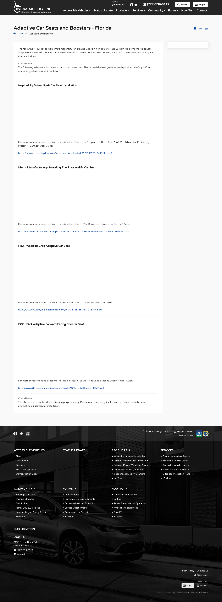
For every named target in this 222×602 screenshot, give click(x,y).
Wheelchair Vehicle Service (175, 469)
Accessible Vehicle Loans (175, 460)
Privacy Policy (187, 570)
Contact (202, 11)
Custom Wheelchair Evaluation (80, 503)
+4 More (118, 478)
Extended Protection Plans (176, 474)
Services (137, 11)
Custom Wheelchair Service (176, 456)
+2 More (118, 516)
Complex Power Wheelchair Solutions (132, 465)
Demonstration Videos (27, 474)
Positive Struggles (25, 499)
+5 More (166, 478)
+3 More (69, 516)
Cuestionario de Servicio (77, 512)
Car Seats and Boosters (125, 494)
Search (182, 5)
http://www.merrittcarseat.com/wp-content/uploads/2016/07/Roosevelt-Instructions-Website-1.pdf (74, 231)
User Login (201, 575)
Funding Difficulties (25, 494)
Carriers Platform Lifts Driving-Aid (131, 460)
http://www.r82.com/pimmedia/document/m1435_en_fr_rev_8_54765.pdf (60, 309)
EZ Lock (118, 499)
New (18, 456)
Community (155, 11)
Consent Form (72, 494)
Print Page (201, 28)
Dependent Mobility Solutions (129, 469)
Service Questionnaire (76, 507)
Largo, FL (119, 4)
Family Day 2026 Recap (28, 507)
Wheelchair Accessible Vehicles (129, 456)
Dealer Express (183, 593)
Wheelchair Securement (126, 507)
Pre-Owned (22, 460)
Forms (172, 11)
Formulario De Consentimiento (80, 499)
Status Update (103, 11)
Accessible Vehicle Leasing (175, 465)
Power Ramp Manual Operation (130, 503)
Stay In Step (22, 503)
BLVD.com (203, 593)
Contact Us (202, 570)
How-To (186, 11)
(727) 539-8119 (156, 4)
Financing (20, 465)
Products (122, 11)
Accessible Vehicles (76, 11)
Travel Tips (119, 512)
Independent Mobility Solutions (129, 474)
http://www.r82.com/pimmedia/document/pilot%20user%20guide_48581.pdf (61, 388)
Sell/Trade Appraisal (26, 469)
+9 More (20, 516)
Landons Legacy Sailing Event (31, 512)
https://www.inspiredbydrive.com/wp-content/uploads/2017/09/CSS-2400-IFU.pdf (65, 153)
